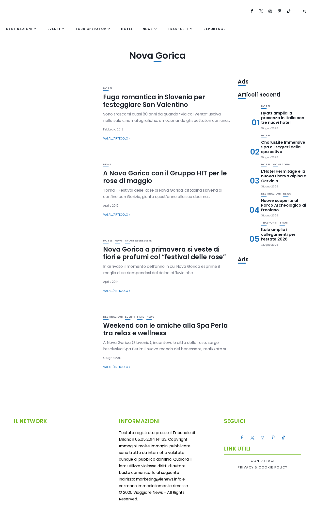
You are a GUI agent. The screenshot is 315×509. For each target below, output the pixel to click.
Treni (283, 222)
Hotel (127, 29)
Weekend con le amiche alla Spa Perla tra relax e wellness (165, 329)
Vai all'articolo (115, 138)
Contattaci (263, 461)
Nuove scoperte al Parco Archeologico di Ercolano (283, 205)
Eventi (54, 29)
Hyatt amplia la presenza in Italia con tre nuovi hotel (282, 117)
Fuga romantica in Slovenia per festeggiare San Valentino (154, 101)
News (148, 29)
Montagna (281, 164)
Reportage (215, 29)
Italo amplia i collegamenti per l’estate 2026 (278, 234)
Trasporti (178, 29)
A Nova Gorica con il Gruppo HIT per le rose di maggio (165, 177)
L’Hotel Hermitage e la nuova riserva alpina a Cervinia (283, 176)
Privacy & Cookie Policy (262, 467)
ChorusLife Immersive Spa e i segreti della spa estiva (283, 147)
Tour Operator (90, 29)
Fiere (140, 316)
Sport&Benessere (138, 240)
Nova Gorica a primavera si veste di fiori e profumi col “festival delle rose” (164, 253)
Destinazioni (19, 29)
